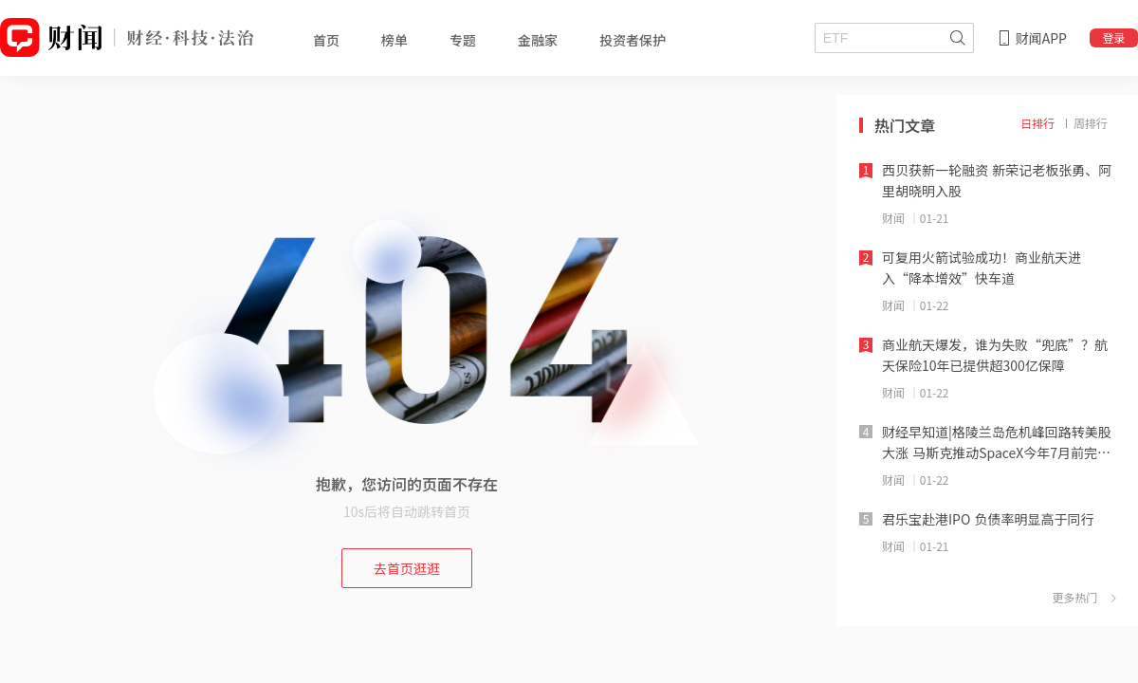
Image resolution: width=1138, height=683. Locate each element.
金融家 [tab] (538, 39)
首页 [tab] (326, 39)
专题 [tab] (463, 39)
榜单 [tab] (394, 39)
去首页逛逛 (407, 568)
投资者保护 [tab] (632, 39)
